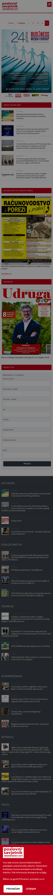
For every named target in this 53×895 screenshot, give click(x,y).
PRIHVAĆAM (13, 888)
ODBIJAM (31, 888)
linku (44, 872)
